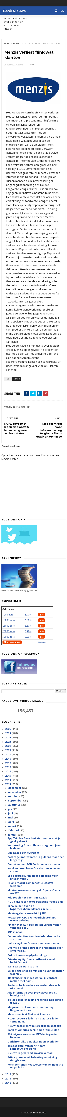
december (15, 788)
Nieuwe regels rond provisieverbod (30, 1053)
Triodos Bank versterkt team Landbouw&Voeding (26, 1047)
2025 (8, 733)
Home (7, 44)
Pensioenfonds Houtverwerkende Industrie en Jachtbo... (35, 1066)
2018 (8, 763)
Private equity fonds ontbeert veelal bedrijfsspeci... (31, 961)
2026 (8, 729)
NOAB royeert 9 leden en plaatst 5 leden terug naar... (33, 1020)
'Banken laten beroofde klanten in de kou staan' (34, 870)
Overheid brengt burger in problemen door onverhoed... (35, 949)
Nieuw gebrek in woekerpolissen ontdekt (34, 1025)
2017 (8, 767)
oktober (13, 796)
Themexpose (39, 1112)
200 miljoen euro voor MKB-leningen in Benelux (32, 1036)
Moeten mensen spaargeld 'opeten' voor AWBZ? (34, 892)
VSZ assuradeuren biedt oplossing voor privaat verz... (33, 877)
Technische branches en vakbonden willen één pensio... (35, 987)
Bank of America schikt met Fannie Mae (33, 1030)
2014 (8, 780)
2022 (8, 746)
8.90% (28, 614)
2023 (8, 741)
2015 (8, 776)
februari (13, 830)
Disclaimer (42, 642)
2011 (8, 1078)
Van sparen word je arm (23, 966)
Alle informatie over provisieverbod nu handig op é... (32, 994)
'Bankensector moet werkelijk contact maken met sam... (32, 979)
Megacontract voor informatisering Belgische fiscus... (31, 1009)
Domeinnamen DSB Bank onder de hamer (34, 864)
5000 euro (8, 614)
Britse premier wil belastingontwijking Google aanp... (32, 1059)
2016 (8, 771)
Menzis (17, 44)
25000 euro (9, 631)
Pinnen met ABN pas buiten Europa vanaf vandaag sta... (34, 926)
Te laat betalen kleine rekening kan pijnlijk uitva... (35, 1001)
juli (10, 809)
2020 (8, 754)
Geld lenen (8, 609)
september (15, 800)
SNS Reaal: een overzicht (23, 853)
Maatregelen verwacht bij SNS (27, 913)
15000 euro (9, 625)
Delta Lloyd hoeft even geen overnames (33, 943)
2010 (8, 1083)
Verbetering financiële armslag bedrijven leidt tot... (34, 847)
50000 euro (9, 637)
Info (41, 614)
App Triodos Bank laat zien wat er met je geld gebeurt (34, 840)
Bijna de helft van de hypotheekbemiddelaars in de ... (30, 907)
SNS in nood (15, 932)
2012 (8, 1074)
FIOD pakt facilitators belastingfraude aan (35, 901)
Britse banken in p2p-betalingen (28, 955)
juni (11, 813)
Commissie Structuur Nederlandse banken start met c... (35, 938)
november (15, 792)
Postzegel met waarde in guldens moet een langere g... (36, 858)
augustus (14, 805)
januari (13, 834)
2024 (8, 737)
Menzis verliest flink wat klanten (29, 1014)
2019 (8, 759)
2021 (8, 750)
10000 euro (9, 620)
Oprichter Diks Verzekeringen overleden (33, 1041)
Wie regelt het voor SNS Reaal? (27, 897)
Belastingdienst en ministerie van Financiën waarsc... (36, 972)
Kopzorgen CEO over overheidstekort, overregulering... (32, 919)
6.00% (28, 620)
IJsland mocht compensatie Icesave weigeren (30, 884)
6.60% (28, 625)
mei (11, 817)
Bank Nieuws (14, 11)
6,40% (28, 631)
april (11, 822)
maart (12, 826)
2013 (8, 784)
